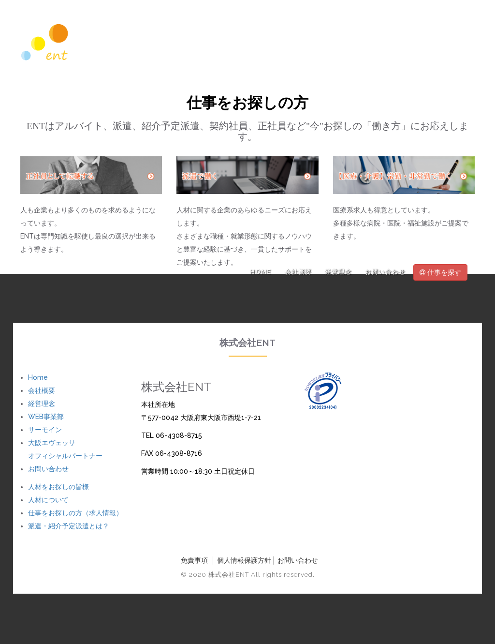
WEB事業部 (46, 416)
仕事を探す (440, 272)
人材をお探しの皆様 (58, 487)
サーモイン (45, 430)
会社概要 (298, 272)
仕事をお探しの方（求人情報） (75, 513)
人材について (48, 500)
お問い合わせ (385, 272)
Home (261, 272)
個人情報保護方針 (244, 560)
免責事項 (194, 560)
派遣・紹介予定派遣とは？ (68, 526)
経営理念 (338, 272)
